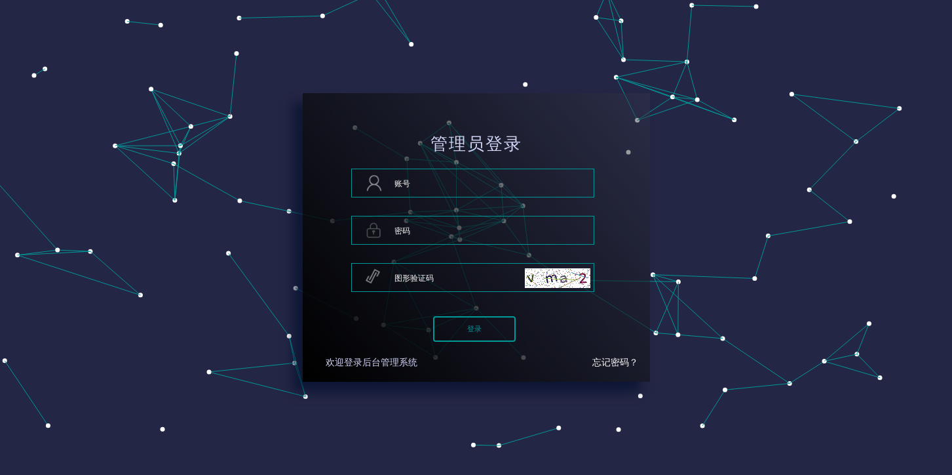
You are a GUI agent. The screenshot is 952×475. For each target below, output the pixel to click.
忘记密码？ (615, 362)
